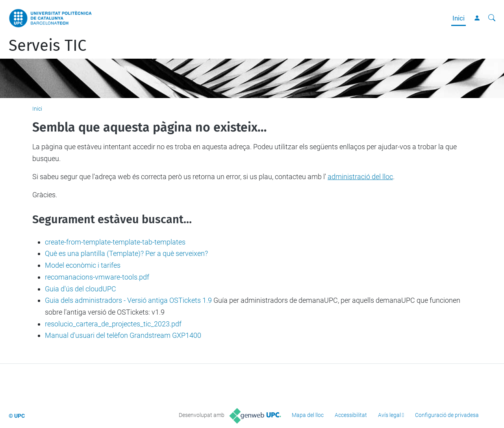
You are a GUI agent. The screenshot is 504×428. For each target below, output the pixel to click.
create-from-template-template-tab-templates (115, 242)
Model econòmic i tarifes (82, 265)
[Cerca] (491, 18)
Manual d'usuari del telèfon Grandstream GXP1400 (123, 335)
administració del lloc (360, 176)
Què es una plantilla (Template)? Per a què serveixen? (126, 253)
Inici (458, 18)
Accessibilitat (351, 415)
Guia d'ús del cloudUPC (80, 289)
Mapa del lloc (308, 415)
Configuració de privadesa (447, 415)
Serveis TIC (47, 45)
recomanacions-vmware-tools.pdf (97, 277)
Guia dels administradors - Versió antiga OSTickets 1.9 (128, 300)
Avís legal (389, 415)
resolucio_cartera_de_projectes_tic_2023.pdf (113, 324)
